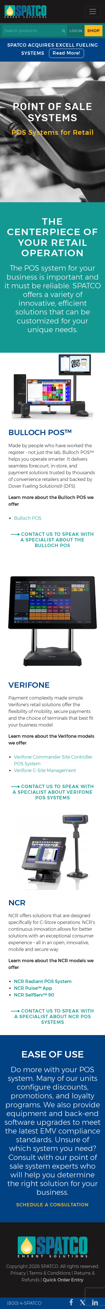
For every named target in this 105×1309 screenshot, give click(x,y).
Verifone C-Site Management (45, 770)
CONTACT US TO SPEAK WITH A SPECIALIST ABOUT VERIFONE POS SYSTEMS (53, 792)
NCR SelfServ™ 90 (34, 995)
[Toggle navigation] (93, 11)
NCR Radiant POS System (43, 981)
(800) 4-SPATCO (24, 1303)
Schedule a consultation (52, 1204)
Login (75, 31)
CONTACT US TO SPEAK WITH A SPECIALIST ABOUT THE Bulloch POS (57, 540)
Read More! (66, 53)
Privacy (18, 1273)
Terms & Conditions (50, 1273)
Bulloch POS (27, 518)
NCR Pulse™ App (33, 988)
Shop (93, 30)
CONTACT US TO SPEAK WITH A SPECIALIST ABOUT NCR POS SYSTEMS (54, 1016)
